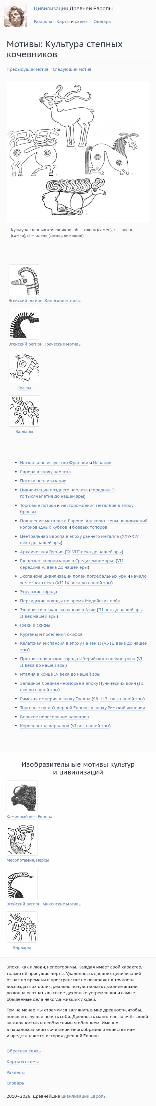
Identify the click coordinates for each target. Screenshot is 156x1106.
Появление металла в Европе (51, 520)
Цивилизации (51, 8)
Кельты (24, 388)
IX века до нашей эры (88, 582)
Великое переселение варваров (54, 716)
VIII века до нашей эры (97, 551)
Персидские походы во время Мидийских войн (70, 600)
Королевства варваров (44, 725)
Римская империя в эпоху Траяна (55, 698)
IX (68, 551)
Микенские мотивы (62, 904)
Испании (102, 462)
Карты (63, 21)
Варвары (24, 431)
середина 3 (102, 490)
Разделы (43, 21)
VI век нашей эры (90, 725)
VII (120, 560)
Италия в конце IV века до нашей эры (60, 674)
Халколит (95, 520)
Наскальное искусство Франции (54, 462)
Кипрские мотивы (63, 300)
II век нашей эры (38, 616)
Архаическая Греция (42, 551)
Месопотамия (20, 860)
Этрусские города (38, 591)
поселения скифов (63, 634)
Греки (25, 625)
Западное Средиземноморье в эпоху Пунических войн (78, 683)
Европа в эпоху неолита (45, 471)
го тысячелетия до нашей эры (52, 496)
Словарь (102, 21)
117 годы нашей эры (121, 698)
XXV (126, 536)
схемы (82, 21)
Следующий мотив (72, 69)
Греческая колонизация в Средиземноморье (67, 560)
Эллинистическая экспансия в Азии (58, 609)
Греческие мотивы (63, 344)
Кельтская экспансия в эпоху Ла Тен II (60, 643)
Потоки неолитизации (43, 480)
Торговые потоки (38, 505)
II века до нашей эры (43, 665)
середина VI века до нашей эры (54, 567)
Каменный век (21, 816)
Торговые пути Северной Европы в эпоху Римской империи (82, 707)
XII (60, 582)
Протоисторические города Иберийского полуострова (77, 658)
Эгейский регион (26, 300)
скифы (43, 625)
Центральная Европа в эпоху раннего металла (69, 536)
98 (95, 698)
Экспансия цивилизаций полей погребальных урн (73, 576)
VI (106, 643)
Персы (42, 860)
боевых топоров (89, 527)
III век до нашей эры (120, 609)
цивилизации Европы (84, 1096)
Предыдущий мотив (28, 69)
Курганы (29, 634)
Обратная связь (24, 1051)
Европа (45, 816)
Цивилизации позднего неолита (54, 490)
